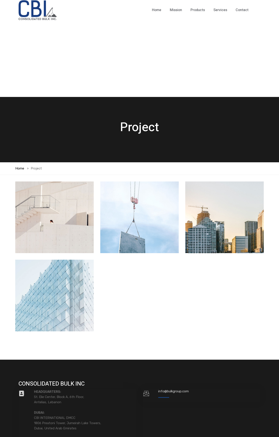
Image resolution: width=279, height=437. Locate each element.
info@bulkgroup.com (173, 315)
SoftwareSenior (249, 422)
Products (198, 10)
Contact (242, 10)
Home (156, 10)
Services (220, 10)
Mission (176, 10)
